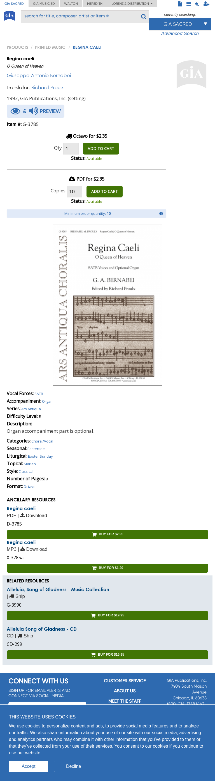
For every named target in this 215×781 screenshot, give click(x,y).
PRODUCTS (17, 47)
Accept (29, 766)
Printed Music (50, 47)
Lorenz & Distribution (132, 4)
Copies (58, 190)
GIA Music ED (44, 4)
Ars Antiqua (31, 408)
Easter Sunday (40, 456)
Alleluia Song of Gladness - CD (42, 629)
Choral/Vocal (42, 441)
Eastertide (36, 448)
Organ (47, 401)
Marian (30, 463)
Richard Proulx (47, 87)
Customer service (125, 680)
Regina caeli (21, 508)
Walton (71, 4)
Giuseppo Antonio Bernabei (39, 75)
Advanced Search (180, 33)
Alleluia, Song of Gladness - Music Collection (58, 589)
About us (124, 691)
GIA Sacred (14, 4)
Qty (58, 147)
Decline (73, 766)
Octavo (30, 486)
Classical (25, 471)
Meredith (94, 4)
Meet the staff (124, 701)
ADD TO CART (101, 148)
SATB (38, 393)
